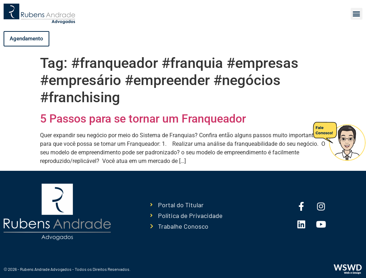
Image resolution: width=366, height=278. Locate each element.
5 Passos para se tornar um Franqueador (143, 118)
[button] (356, 14)
